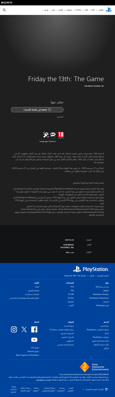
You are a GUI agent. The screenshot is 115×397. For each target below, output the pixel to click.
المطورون (70, 341)
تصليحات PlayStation (101, 337)
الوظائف (106, 290)
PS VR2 (71, 294)
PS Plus (78, 10)
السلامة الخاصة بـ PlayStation (98, 329)
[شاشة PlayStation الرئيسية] (108, 10)
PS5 (72, 286)
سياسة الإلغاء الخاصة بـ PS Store (62, 329)
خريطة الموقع (35, 389)
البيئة (37, 286)
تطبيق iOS (35, 347)
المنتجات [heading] (70, 282)
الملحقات (70, 301)
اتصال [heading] (36, 322)
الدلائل (106, 348)
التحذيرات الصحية (68, 337)
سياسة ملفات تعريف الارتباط (25, 389)
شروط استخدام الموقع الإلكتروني (48, 389)
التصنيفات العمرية (67, 333)
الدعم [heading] (106, 322)
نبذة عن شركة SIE (102, 286)
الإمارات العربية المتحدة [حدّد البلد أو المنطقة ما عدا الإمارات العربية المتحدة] (95, 389)
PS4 (86, 10)
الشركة (106, 301)
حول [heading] (107, 282)
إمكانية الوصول (33, 290)
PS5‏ (93, 10)
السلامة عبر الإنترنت (32, 294)
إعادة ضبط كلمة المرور (100, 341)
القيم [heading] (36, 282)
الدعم (46, 10)
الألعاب (100, 10)
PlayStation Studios (101, 294)
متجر (53, 10)
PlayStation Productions (99, 298)
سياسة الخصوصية (61, 389)
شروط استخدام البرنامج (13, 389)
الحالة (107, 333)
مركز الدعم (105, 326)
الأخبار (61, 10)
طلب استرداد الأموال (101, 344)
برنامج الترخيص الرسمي (65, 344)
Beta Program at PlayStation (27, 355)
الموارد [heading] (71, 322)
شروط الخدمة (69, 326)
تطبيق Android (33, 351)
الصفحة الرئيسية (103, 275)
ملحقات (69, 10)
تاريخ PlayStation (102, 305)
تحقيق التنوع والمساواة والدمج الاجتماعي (24, 298)
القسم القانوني (70, 389)
